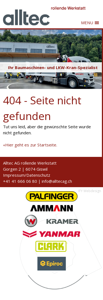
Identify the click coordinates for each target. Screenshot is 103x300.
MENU (87, 22)
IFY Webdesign (89, 191)
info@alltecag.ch (57, 181)
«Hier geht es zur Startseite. (30, 145)
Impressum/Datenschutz (26, 175)
